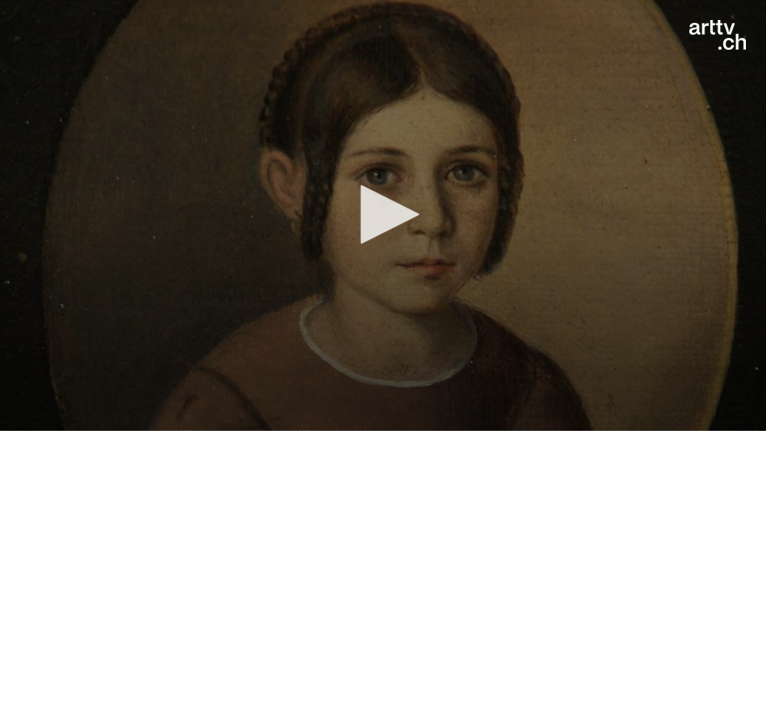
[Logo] (717, 35)
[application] (383, 215)
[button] (383, 214)
